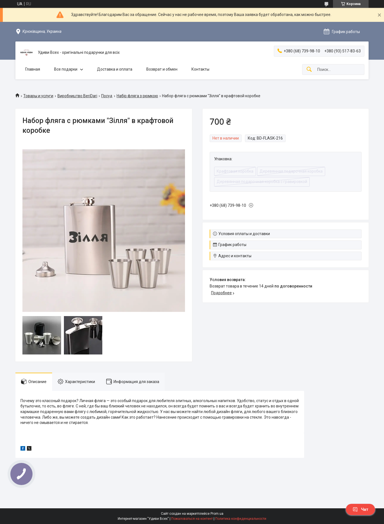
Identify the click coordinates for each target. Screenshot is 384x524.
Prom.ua (216, 514)
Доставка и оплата (114, 69)
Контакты (200, 69)
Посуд (106, 96)
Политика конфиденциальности (240, 519)
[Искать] (309, 69)
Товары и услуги (38, 96)
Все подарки (65, 69)
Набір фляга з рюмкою (137, 96)
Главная (32, 69)
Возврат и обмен (161, 69)
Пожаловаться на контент (192, 519)
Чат (360, 509)
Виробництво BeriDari (77, 96)
